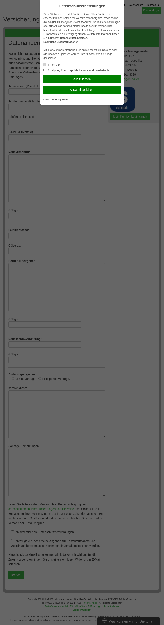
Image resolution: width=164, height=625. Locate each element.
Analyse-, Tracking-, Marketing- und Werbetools (76, 70)
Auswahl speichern (82, 89)
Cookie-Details (50, 99)
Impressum (63, 99)
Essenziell (52, 65)
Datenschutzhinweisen (73, 38)
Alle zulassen (82, 79)
